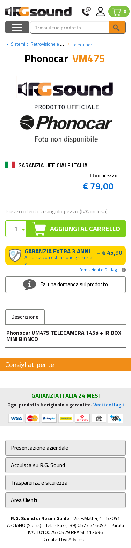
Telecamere (83, 44)
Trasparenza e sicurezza (39, 483)
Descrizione (24, 317)
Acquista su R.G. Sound (38, 465)
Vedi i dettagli (108, 404)
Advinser (77, 539)
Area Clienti (24, 500)
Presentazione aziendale (39, 448)
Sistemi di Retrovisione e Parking (40, 43)
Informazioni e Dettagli (97, 269)
